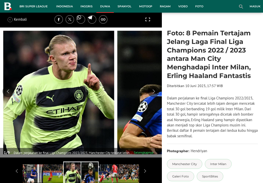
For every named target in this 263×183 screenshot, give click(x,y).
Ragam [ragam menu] (165, 6)
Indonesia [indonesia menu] (64, 6)
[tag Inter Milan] (218, 164)
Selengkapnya (143, 152)
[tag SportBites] (210, 176)
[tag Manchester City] (184, 164)
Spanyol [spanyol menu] (125, 6)
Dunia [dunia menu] (105, 6)
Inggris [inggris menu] (86, 6)
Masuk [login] (255, 6)
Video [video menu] (183, 6)
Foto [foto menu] (199, 6)
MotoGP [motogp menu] (145, 6)
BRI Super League (33, 6)
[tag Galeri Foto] (180, 176)
